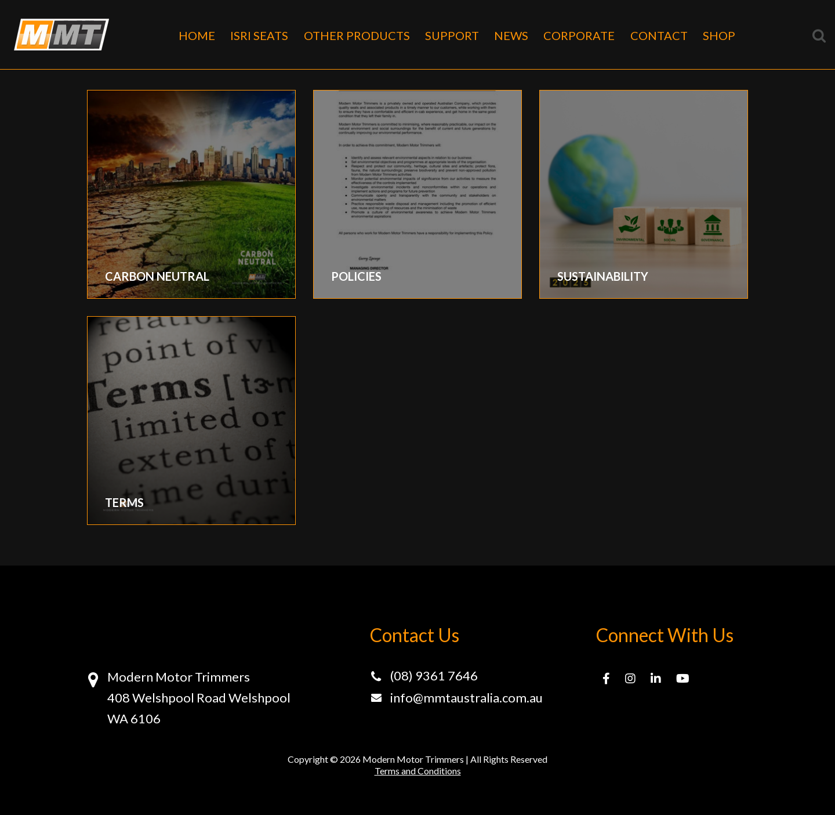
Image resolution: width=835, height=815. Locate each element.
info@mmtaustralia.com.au (466, 697)
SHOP (719, 35)
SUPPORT (452, 35)
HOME (197, 35)
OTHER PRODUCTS (357, 35)
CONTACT (659, 35)
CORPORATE (579, 35)
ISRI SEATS (259, 35)
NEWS (511, 35)
